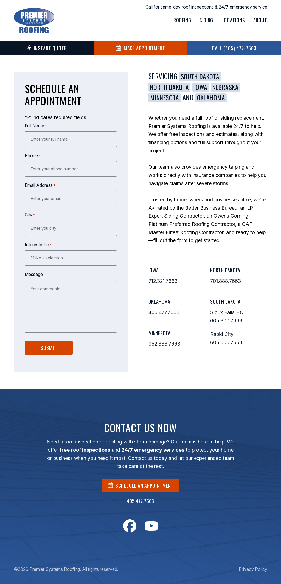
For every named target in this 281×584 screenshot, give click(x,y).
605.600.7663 (226, 343)
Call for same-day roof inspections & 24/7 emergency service (206, 7)
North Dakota (171, 87)
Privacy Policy (253, 569)
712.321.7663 (163, 281)
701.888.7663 (225, 281)
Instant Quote (46, 48)
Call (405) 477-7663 (234, 48)
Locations (233, 20)
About (260, 20)
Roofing (182, 20)
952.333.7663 (164, 344)
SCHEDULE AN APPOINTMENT (140, 485)
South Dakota (201, 76)
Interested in (38, 245)
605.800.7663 (226, 321)
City (30, 215)
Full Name (36, 126)
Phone (33, 156)
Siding (206, 20)
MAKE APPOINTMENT (140, 48)
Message (34, 274)
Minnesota (166, 98)
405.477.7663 (163, 313)
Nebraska (230, 87)
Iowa (203, 87)
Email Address (40, 185)
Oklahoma (214, 98)
